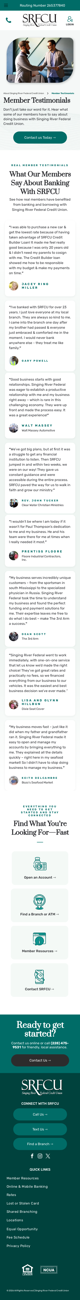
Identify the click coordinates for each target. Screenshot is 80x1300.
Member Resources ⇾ (39, 951)
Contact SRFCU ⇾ (39, 989)
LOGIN (70, 24)
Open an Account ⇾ (40, 877)
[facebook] (32, 1157)
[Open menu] (6, 5)
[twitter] (48, 1157)
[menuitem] (40, 1178)
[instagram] (40, 1157)
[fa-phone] (8, 23)
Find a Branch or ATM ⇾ (39, 914)
